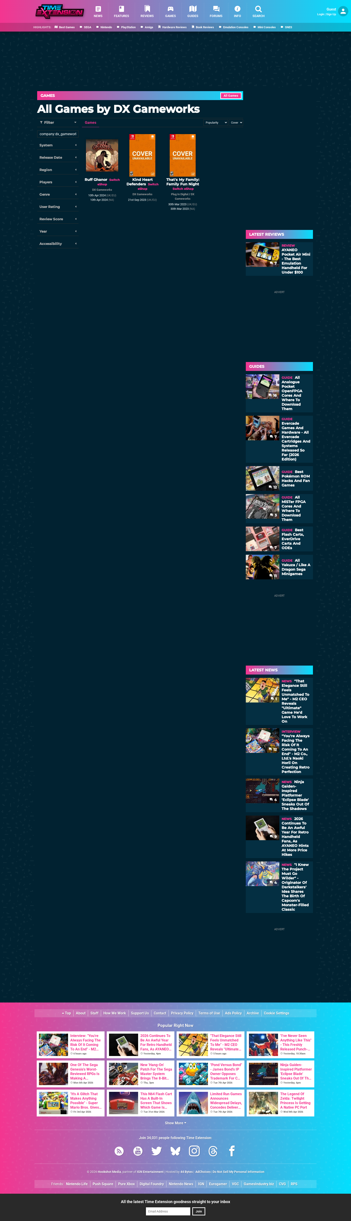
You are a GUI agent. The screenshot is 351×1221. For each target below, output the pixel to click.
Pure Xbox (126, 1184)
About (81, 1013)
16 (272, 395)
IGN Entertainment (150, 1172)
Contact (160, 1013)
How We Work (114, 1013)
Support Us (140, 1013)
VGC (235, 1184)
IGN (201, 1184)
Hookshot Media (109, 1172)
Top (66, 1013)
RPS (294, 1184)
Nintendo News (181, 1184)
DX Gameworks (102, 189)
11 (273, 576)
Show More (175, 1123)
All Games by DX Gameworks (118, 109)
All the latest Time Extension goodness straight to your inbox (175, 1201)
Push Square (103, 1184)
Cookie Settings (276, 1013)
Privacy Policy (182, 1013)
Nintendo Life (77, 1184)
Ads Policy (233, 1013)
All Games (231, 96)
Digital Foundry (152, 1184)
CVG (282, 1184)
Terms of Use (209, 1013)
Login (320, 14)
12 (273, 487)
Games (48, 95)
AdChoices (203, 1172)
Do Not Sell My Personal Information (238, 1172)
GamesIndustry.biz (259, 1184)
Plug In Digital (179, 194)
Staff (94, 1013)
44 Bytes (186, 1172)
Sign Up (331, 14)
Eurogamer (218, 1184)
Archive (253, 1013)
